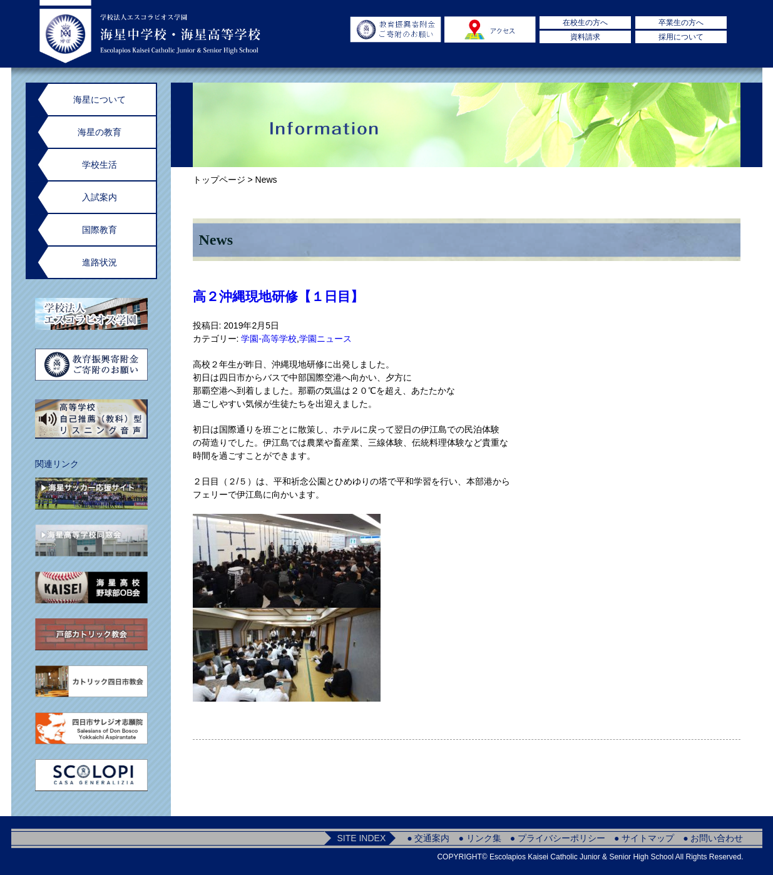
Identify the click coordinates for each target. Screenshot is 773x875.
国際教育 (99, 230)
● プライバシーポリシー (557, 838)
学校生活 (99, 165)
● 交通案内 (428, 838)
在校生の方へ (585, 22)
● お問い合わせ (713, 838)
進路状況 (99, 262)
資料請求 (585, 37)
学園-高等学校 (269, 339)
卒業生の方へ (681, 22)
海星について (99, 100)
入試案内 (99, 197)
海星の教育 (99, 132)
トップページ (219, 180)
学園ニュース (325, 339)
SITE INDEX (361, 838)
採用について (681, 37)
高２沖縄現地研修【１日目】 (278, 296)
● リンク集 (479, 838)
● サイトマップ (644, 838)
